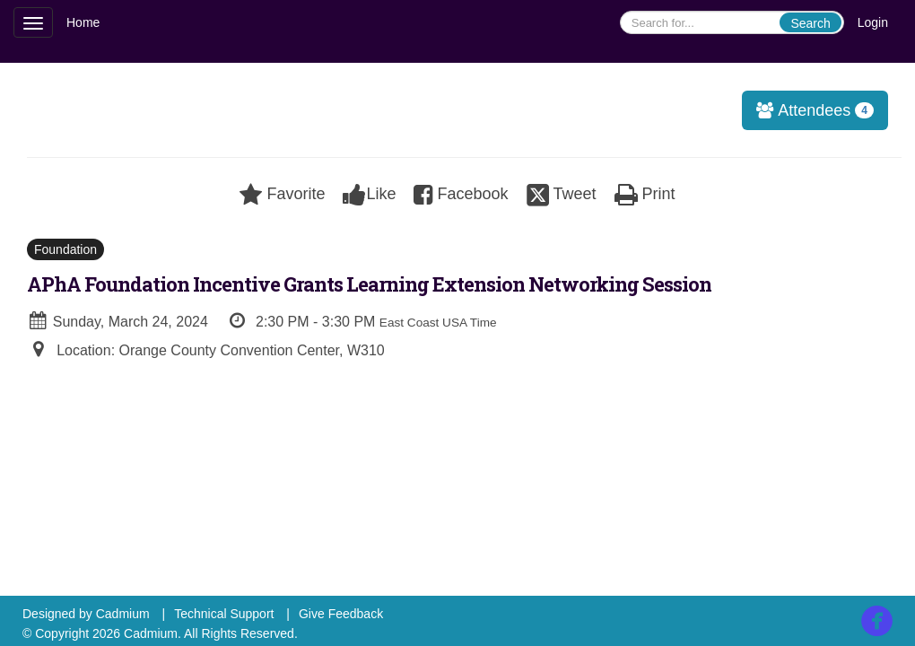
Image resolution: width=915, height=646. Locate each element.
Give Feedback (341, 614)
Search (810, 23)
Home (83, 22)
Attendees (809, 110)
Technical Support (224, 614)
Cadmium (123, 614)
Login (873, 22)
